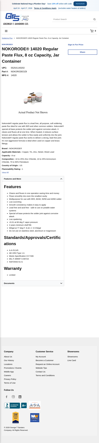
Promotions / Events (12, 368)
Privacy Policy (10, 379)
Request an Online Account (47, 364)
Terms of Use (9, 383)
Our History (9, 360)
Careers (7, 375)
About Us (8, 357)
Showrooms (72, 357)
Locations (8, 364)
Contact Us (40, 372)
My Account (41, 357)
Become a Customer (44, 360)
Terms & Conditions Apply (45, 8)
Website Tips (41, 368)
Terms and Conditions (45, 375)
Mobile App (9, 372)
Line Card (71, 360)
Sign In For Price (75, 44)
